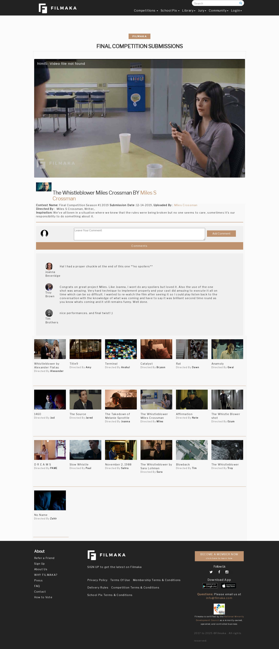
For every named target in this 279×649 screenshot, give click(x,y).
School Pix (170, 14)
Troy (230, 468)
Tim (194, 468)
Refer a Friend (44, 558)
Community (218, 14)
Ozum (231, 421)
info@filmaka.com (219, 598)
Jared (89, 417)
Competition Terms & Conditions (135, 587)
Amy (88, 367)
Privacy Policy (97, 580)
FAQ (37, 586)
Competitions (146, 14)
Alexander (57, 371)
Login (236, 14)
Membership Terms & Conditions (157, 580)
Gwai (230, 367)
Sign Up (39, 563)
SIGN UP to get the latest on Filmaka (114, 567)
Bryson (161, 367)
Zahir (53, 518)
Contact (40, 591)
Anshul (125, 367)
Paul (88, 468)
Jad (52, 417)
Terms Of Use (120, 580)
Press (38, 580)
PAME (53, 468)
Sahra (125, 468)
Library (188, 14)
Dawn (195, 367)
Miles (160, 421)
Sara (160, 472)
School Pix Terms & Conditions (110, 595)
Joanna (125, 421)
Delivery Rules (98, 587)
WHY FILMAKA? (46, 574)
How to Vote (43, 597)
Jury (202, 14)
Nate (195, 417)
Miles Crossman (186, 205)
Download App (219, 580)
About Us (40, 569)
